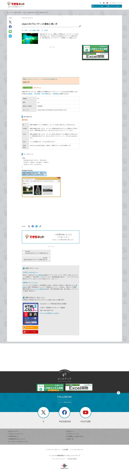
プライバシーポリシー (53, 443)
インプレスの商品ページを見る (49, 306)
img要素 (29, 94)
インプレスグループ (76, 443)
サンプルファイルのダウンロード (18, 435)
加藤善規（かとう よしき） (30, 276)
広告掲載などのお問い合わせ (74, 430)
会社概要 (65, 443)
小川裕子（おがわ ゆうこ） (30, 265)
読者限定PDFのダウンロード (16, 432)
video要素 (37, 94)
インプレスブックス (58, 452)
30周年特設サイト (13, 430)
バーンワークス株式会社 (38, 282)
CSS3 (46, 30)
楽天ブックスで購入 (31, 325)
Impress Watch (72, 452)
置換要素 (55, 94)
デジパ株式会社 (39, 268)
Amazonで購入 (30, 321)
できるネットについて (116, 3)
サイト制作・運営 (16, 12)
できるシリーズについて (15, 427)
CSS (24, 12)
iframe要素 (45, 94)
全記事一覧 (69, 432)
